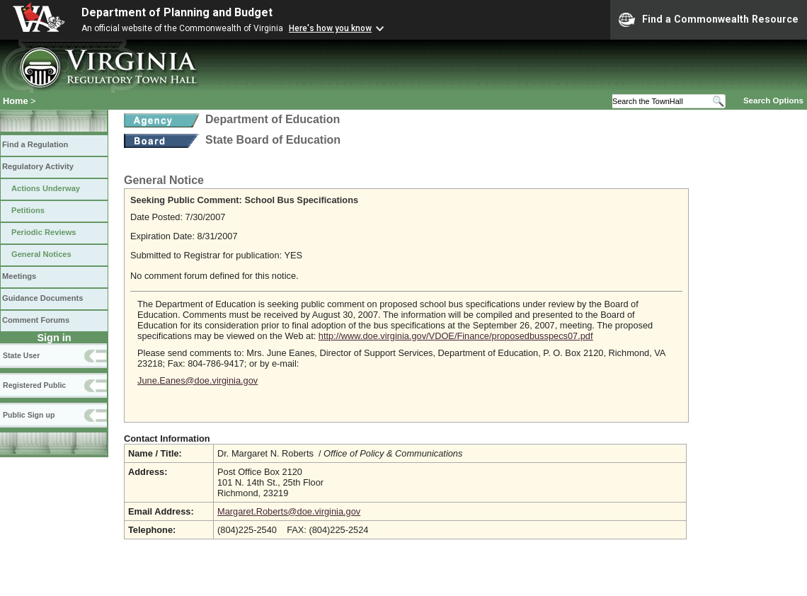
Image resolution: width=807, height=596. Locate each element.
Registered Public (34, 385)
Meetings (19, 276)
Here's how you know (330, 28)
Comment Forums (35, 320)
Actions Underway (45, 188)
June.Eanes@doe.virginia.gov (197, 380)
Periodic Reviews (43, 232)
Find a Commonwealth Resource (709, 20)
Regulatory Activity (38, 166)
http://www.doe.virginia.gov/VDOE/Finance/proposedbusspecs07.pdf (456, 336)
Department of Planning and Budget (177, 12)
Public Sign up (29, 415)
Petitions (28, 210)
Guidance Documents (42, 298)
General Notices (41, 254)
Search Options (773, 100)
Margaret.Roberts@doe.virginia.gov (288, 511)
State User (21, 355)
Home (15, 101)
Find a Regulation (35, 144)
